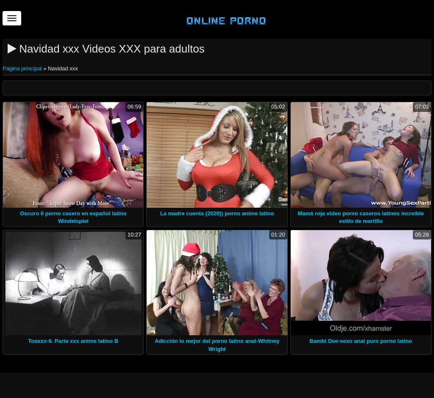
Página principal (23, 68)
